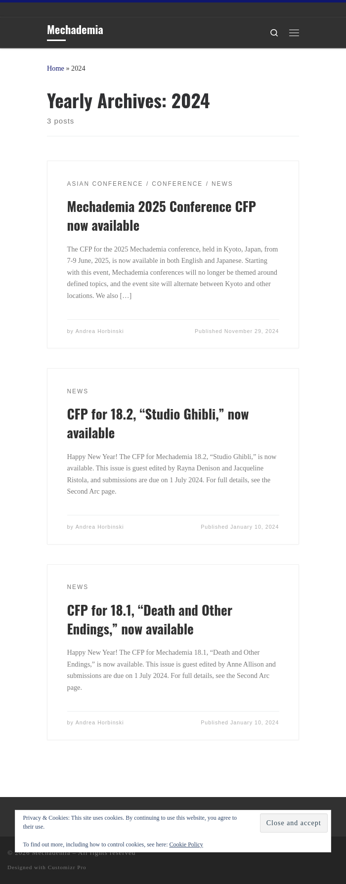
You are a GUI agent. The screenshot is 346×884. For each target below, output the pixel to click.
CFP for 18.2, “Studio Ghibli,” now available (158, 423)
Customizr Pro (67, 867)
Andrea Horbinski (100, 331)
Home (55, 68)
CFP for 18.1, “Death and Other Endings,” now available (150, 619)
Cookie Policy (186, 844)
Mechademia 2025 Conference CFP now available (161, 215)
